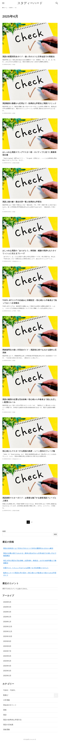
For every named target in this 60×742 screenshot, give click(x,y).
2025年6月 (7, 656)
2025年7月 (7, 651)
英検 (5, 710)
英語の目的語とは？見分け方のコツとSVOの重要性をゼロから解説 (28, 548)
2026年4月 (7, 607)
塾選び (5, 695)
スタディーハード (30, 3)
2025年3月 (7, 671)
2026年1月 (7, 621)
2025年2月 (7, 675)
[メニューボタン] (3, 3)
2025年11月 (7, 631)
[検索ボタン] (57, 3)
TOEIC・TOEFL (9, 690)
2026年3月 (7, 612)
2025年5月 (7, 661)
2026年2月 (7, 617)
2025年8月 (7, 646)
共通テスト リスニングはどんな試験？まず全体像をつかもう (26, 568)
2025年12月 (7, 626)
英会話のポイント (9, 705)
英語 (5, 715)
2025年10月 (7, 636)
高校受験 (6, 729)
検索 (4, 531)
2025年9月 (7, 641)
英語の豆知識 (8, 724)
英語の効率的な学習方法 (12, 720)
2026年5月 (7, 602)
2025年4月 (7, 666)
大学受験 (6, 700)
